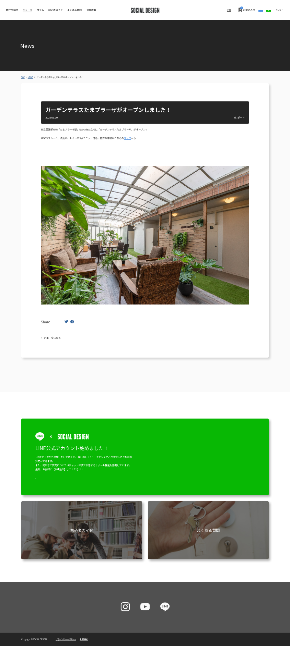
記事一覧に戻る (51, 337)
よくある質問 (74, 10)
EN (184, 10)
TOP (23, 77)
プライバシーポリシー (66, 639)
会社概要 (91, 10)
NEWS (30, 77)
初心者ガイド (55, 10)
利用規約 (84, 639)
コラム (40, 10)
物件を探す (12, 10)
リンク (127, 138)
